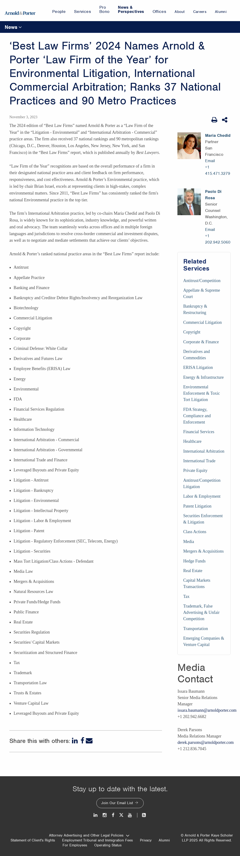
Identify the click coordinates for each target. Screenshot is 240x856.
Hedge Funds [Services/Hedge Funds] (194, 561)
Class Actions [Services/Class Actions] (194, 531)
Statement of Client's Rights (33, 840)
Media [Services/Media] (188, 541)
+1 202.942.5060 (217, 239)
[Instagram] (105, 815)
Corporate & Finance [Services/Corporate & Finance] (201, 342)
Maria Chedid (217, 135)
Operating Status (108, 845)
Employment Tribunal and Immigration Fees (97, 840)
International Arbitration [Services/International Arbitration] (203, 451)
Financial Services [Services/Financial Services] (198, 431)
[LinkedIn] (75, 740)
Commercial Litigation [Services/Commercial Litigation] (202, 322)
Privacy (146, 840)
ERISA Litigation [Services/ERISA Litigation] (198, 367)
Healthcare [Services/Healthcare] (192, 441)
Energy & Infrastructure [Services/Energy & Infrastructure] (203, 377)
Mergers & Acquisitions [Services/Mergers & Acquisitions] (203, 551)
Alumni (164, 840)
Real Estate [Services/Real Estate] (192, 570)
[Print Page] (214, 120)
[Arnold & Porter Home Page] (20, 10)
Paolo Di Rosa (213, 194)
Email (210, 160)
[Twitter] (121, 815)
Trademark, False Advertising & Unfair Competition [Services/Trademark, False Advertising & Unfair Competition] (201, 612)
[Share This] (225, 120)
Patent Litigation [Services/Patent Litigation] (197, 506)
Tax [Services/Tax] (186, 596)
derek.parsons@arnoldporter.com (205, 742)
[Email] (89, 740)
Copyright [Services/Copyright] (191, 332)
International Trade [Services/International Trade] (199, 461)
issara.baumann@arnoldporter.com (206, 710)
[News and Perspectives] (141, 815)
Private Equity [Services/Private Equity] (195, 470)
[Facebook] (82, 740)
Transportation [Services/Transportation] (195, 628)
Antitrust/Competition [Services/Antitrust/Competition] (202, 280)
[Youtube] (130, 815)
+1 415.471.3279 (217, 170)
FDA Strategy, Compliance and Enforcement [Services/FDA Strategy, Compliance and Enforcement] (197, 415)
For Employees (75, 845)
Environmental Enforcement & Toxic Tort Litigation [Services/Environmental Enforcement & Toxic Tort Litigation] (201, 393)
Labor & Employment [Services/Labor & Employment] (202, 496)
